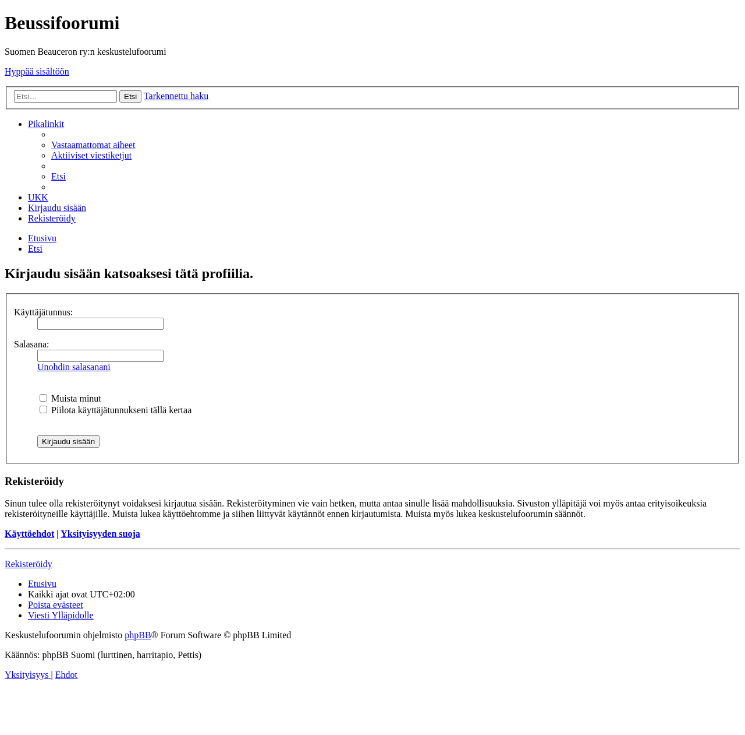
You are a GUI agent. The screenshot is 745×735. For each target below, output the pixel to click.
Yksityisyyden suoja (100, 534)
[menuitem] (93, 145)
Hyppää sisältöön (37, 71)
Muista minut (70, 398)
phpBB (138, 635)
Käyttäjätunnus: (43, 312)
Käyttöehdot (29, 534)
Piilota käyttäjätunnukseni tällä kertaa (115, 410)
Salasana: (31, 344)
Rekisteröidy (28, 564)
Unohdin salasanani (74, 367)
